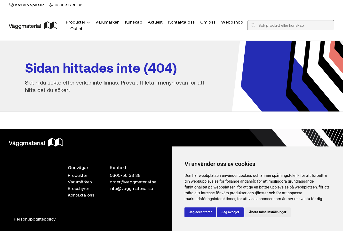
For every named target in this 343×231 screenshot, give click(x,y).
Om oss (207, 22)
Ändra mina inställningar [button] (268, 212)
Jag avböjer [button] (230, 212)
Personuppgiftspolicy (35, 219)
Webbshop (232, 22)
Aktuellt (155, 22)
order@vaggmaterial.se (133, 181)
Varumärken (108, 22)
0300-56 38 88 (68, 4)
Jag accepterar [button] (200, 212)
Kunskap (133, 22)
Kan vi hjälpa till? (29, 4)
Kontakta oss (181, 22)
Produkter (78, 22)
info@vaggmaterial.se (131, 188)
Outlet (76, 28)
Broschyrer (78, 188)
